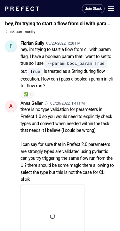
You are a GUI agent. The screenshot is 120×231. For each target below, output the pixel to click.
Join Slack (93, 8)
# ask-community (20, 31)
